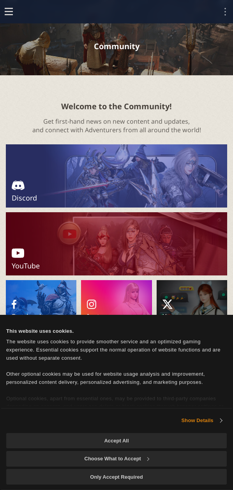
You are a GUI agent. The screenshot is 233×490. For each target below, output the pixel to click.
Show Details (198, 420)
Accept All (116, 441)
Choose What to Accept (117, 459)
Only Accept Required (116, 477)
